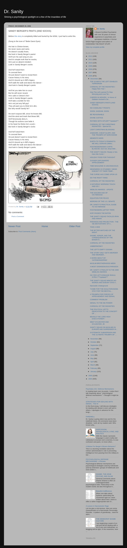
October (93, 342)
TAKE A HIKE (95, 227)
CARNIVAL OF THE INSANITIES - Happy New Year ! (103, 88)
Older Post (74, 226)
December (94, 79)
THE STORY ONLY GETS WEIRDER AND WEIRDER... (104, 254)
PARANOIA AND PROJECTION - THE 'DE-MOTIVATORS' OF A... (104, 223)
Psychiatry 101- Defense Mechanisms (100, 389)
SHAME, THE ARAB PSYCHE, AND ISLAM (104, 475)
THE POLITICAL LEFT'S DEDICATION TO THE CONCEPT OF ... (103, 311)
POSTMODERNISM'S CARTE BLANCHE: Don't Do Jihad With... (103, 148)
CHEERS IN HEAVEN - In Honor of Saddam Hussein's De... (103, 98)
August (93, 349)
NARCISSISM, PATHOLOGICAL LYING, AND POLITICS (107, 431)
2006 (90, 76)
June (92, 355)
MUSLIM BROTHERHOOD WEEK (103, 263)
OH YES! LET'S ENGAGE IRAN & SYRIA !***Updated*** (102, 276)
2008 (90, 69)
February (94, 368)
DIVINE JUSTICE (96, 118)
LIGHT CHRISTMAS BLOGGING (102, 130)
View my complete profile (95, 47)
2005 (90, 376)
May (92, 358)
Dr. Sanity (13, 11)
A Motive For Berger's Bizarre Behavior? (101, 446)
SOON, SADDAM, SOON (99, 111)
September (94, 345)
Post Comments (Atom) (27, 231)
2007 (90, 72)
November (94, 339)
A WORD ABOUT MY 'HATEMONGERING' (98, 259)
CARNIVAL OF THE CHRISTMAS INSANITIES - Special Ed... (102, 125)
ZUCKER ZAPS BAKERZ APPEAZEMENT (99, 162)
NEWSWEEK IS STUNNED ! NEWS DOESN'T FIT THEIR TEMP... (103, 170)
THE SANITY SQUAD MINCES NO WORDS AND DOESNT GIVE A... (103, 281)
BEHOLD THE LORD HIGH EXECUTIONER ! (100, 318)
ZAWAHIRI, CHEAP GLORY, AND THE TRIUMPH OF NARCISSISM (103, 134)
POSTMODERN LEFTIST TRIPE (102, 210)
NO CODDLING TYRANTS (100, 108)
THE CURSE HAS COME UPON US (103, 174)
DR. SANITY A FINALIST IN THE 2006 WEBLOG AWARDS (104, 271)
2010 (90, 63)
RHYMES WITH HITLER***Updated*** (104, 121)
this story (18, 36)
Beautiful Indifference (104, 491)
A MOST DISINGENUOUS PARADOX (104, 267)
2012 (90, 56)
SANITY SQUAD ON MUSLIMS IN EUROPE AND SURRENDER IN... (103, 328)
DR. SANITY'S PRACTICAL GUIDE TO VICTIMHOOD (103, 206)
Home (45, 226)
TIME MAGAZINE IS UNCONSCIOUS (104, 166)
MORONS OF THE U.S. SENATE (102, 201)
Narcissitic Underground (99, 286)
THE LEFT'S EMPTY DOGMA (101, 249)
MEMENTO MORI (96, 138)
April (92, 362)
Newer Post (14, 226)
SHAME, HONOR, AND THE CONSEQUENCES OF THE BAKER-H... (101, 238)
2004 (90, 379)
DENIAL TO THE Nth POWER (101, 303)
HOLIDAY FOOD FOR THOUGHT (102, 157)
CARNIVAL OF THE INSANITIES (102, 181)
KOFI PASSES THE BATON (100, 213)
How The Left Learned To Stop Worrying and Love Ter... (101, 93)
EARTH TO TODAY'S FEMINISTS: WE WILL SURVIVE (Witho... (103, 142)
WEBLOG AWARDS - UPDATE (101, 190)
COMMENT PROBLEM (98, 300)
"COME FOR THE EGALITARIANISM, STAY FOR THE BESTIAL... (104, 290)
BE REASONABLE (97, 114)
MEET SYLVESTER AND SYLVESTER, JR (99, 323)
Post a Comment (18, 216)
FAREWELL (90, 417)
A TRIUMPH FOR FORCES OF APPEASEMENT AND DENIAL (102, 295)
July (92, 352)
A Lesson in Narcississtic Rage (97, 506)
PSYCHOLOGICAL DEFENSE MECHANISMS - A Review (97, 460)
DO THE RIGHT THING (99, 178)
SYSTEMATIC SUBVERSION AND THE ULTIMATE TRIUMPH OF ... (103, 333)
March (92, 365)
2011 (90, 59)
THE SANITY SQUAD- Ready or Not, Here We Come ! (104, 153)
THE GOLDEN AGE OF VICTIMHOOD (99, 194)
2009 (90, 66)
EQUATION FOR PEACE (99, 198)
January (93, 371)
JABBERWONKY (96, 246)
